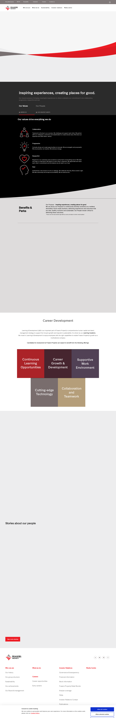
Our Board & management (14, 691)
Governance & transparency (69, 672)
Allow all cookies (102, 698)
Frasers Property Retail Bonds (70, 686)
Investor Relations (65, 668)
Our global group (9, 1)
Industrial (35, 1)
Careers (44, 1)
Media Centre (91, 668)
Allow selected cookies (102, 702)
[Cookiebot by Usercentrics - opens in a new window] (10, 715)
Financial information (66, 677)
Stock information (65, 682)
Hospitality (25, 1)
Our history (9, 672)
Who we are (9, 668)
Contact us (52, 1)
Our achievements (11, 686)
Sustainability (10, 682)
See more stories (12, 639)
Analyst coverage (65, 691)
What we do (36, 668)
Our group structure (12, 677)
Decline (102, 707)
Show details (86, 715)
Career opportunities (39, 681)
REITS (18, 1)
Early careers (37, 686)
